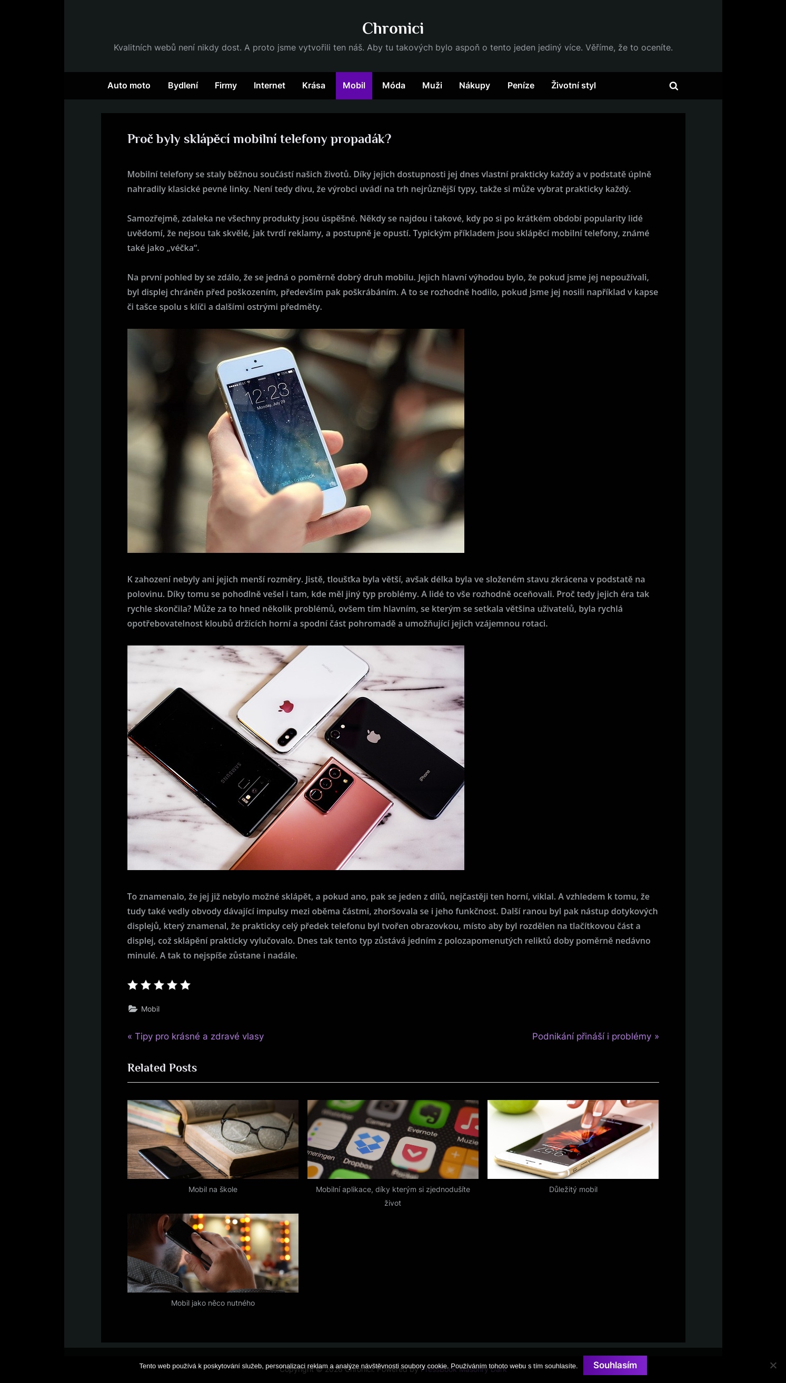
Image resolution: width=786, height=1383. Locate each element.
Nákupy (474, 85)
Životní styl (573, 85)
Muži (432, 85)
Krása (313, 85)
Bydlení (183, 85)
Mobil (354, 85)
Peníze (521, 85)
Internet (269, 85)
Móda (393, 85)
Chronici (393, 28)
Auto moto (129, 85)
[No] (773, 1365)
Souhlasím (615, 1365)
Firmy (226, 85)
